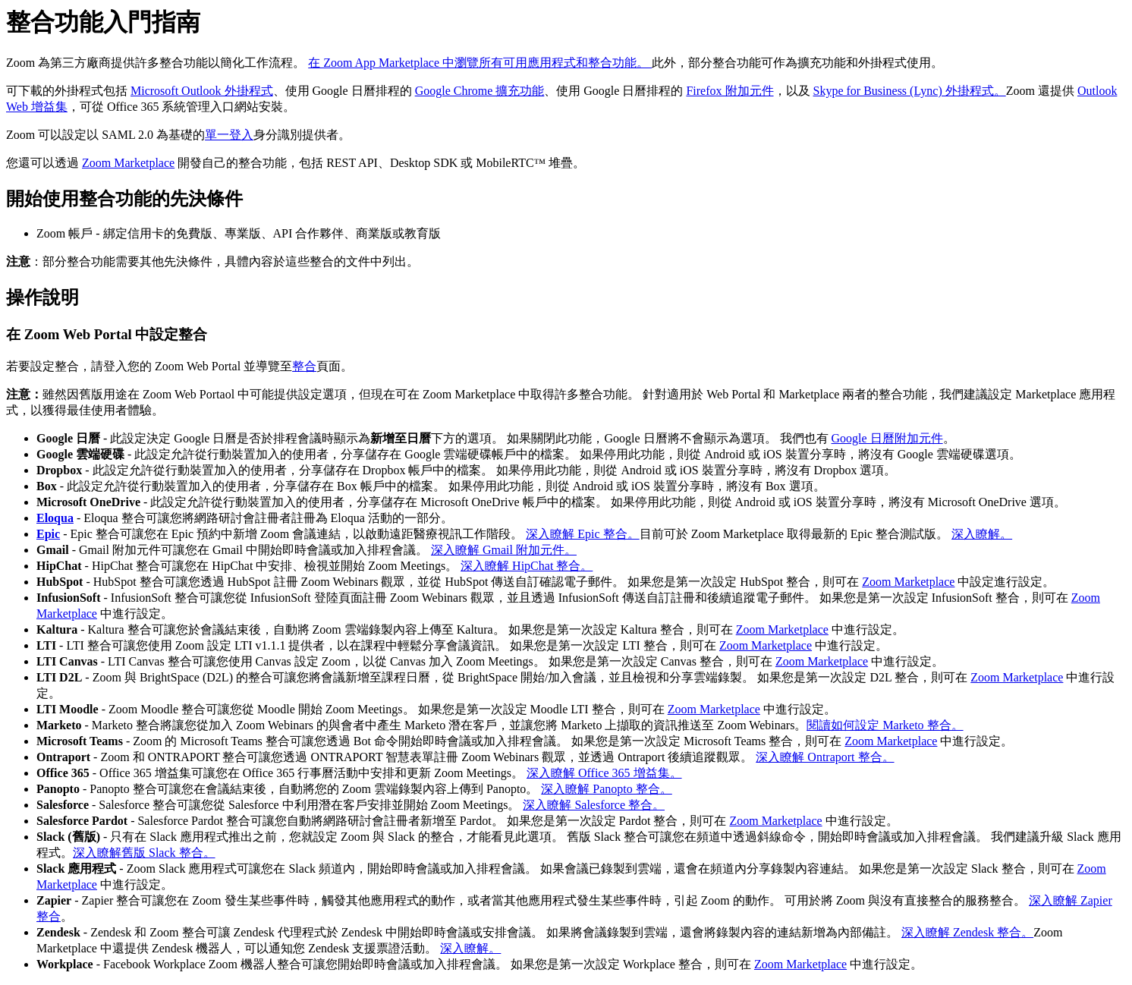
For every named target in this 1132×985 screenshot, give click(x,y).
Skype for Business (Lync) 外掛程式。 (909, 90)
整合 (304, 366)
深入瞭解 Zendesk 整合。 (967, 932)
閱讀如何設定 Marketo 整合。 (885, 725)
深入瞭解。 (981, 533)
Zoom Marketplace (128, 162)
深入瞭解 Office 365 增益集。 (604, 772)
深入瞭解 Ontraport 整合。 (825, 757)
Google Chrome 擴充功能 (480, 90)
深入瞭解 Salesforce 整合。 (594, 804)
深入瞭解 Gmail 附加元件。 (504, 549)
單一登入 (229, 134)
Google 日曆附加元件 (887, 438)
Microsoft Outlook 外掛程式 (201, 90)
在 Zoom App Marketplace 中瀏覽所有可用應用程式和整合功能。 (480, 62)
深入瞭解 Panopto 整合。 (606, 788)
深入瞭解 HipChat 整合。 (527, 565)
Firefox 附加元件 (729, 90)
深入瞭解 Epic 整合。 (582, 533)
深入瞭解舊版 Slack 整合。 (144, 852)
